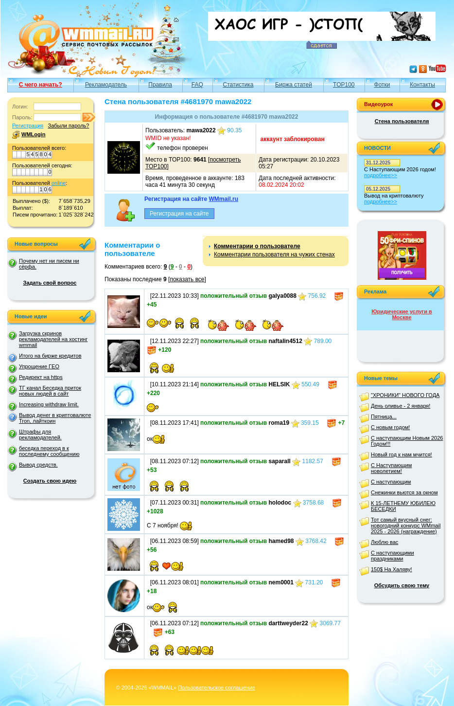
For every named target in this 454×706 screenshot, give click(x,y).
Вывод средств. (38, 465)
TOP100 (343, 84)
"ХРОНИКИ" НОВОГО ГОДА (405, 395)
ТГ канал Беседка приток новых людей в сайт (50, 391)
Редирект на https (41, 377)
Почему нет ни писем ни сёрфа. (49, 264)
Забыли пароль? (68, 125)
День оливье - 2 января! (400, 406)
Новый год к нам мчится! (401, 454)
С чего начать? (40, 84)
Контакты (422, 84)
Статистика (238, 84)
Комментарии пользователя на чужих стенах (274, 254)
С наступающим (391, 482)
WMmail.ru (223, 199)
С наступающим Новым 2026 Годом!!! (407, 441)
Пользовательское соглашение (216, 687)
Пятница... (384, 416)
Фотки (382, 84)
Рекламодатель (106, 84)
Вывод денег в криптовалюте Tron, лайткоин (55, 418)
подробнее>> (380, 175)
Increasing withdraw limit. (49, 404)
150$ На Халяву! (391, 569)
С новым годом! (390, 427)
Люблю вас (384, 542)
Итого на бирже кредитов (50, 356)
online (59, 183)
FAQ (197, 84)
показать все (187, 279)
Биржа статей (293, 84)
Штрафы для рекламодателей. (40, 434)
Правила (160, 84)
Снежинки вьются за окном (404, 492)
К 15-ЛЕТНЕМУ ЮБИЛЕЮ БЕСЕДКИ (403, 506)
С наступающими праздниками (392, 555)
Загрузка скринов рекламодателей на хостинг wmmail (53, 339)
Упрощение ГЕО (39, 366)
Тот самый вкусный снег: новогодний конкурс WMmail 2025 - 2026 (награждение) (405, 525)
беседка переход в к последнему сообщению (49, 451)
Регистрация (27, 125)
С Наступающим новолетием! (391, 468)
